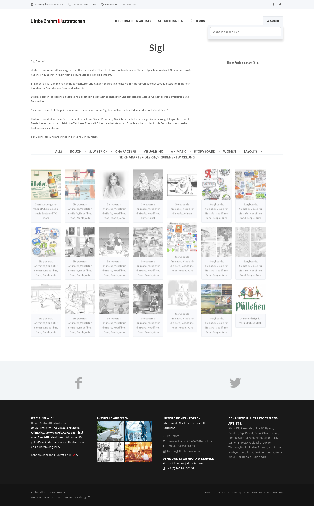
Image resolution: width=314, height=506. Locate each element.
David (244, 447)
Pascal (249, 433)
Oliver (266, 433)
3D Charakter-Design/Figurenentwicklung (157, 160)
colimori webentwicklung (72, 497)
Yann (271, 452)
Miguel (250, 438)
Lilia (257, 428)
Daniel (232, 442)
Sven (241, 438)
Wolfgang (267, 428)
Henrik (232, 438)
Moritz (272, 447)
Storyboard (204, 154)
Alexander (247, 428)
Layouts (251, 154)
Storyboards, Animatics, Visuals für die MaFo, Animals (182, 215)
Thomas (233, 447)
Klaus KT (233, 428)
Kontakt (129, 4)
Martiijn (233, 452)
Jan (280, 447)
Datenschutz (275, 492)
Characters (125, 154)
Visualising (153, 154)
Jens (242, 452)
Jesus (274, 433)
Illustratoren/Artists (133, 21)
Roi (239, 457)
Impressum (109, 4)
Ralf (255, 457)
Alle (59, 154)
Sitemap (236, 492)
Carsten (233, 433)
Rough (76, 154)
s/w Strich (98, 154)
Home (208, 492)
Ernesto (243, 442)
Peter (258, 438)
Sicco (257, 433)
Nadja (262, 457)
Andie (279, 452)
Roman (262, 447)
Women (229, 154)
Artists (222, 492)
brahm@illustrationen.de (47, 4)
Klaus (266, 438)
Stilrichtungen (170, 21)
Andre (253, 447)
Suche (273, 21)
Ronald (246, 457)
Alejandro (255, 442)
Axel (274, 438)
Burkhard (260, 452)
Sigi (242, 433)
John (249, 452)
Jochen (267, 442)
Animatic (178, 154)
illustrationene (65, 455)
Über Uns (197, 21)
